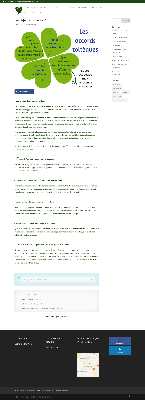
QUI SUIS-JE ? (60, 8)
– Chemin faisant (119, 41)
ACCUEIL (21, 8)
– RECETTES (117, 56)
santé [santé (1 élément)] (114, 96)
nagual (38, 113)
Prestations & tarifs (35, 8)
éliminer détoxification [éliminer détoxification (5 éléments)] (120, 100)
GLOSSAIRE (82, 8)
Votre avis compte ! (97, 8)
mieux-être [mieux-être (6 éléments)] (116, 92)
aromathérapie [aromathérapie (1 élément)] (117, 88)
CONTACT (71, 8)
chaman (45, 113)
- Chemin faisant (30, 24)
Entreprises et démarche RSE (29, 13)
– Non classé (117, 45)
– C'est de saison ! (119, 37)
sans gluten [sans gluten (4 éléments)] (125, 92)
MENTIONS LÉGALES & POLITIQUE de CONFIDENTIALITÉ (34, 390)
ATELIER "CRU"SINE (120, 60)
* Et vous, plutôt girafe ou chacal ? (56, 316)
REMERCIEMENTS (62, 390)
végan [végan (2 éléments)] (120, 96)
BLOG (50, 8)
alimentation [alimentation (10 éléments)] (116, 84)
